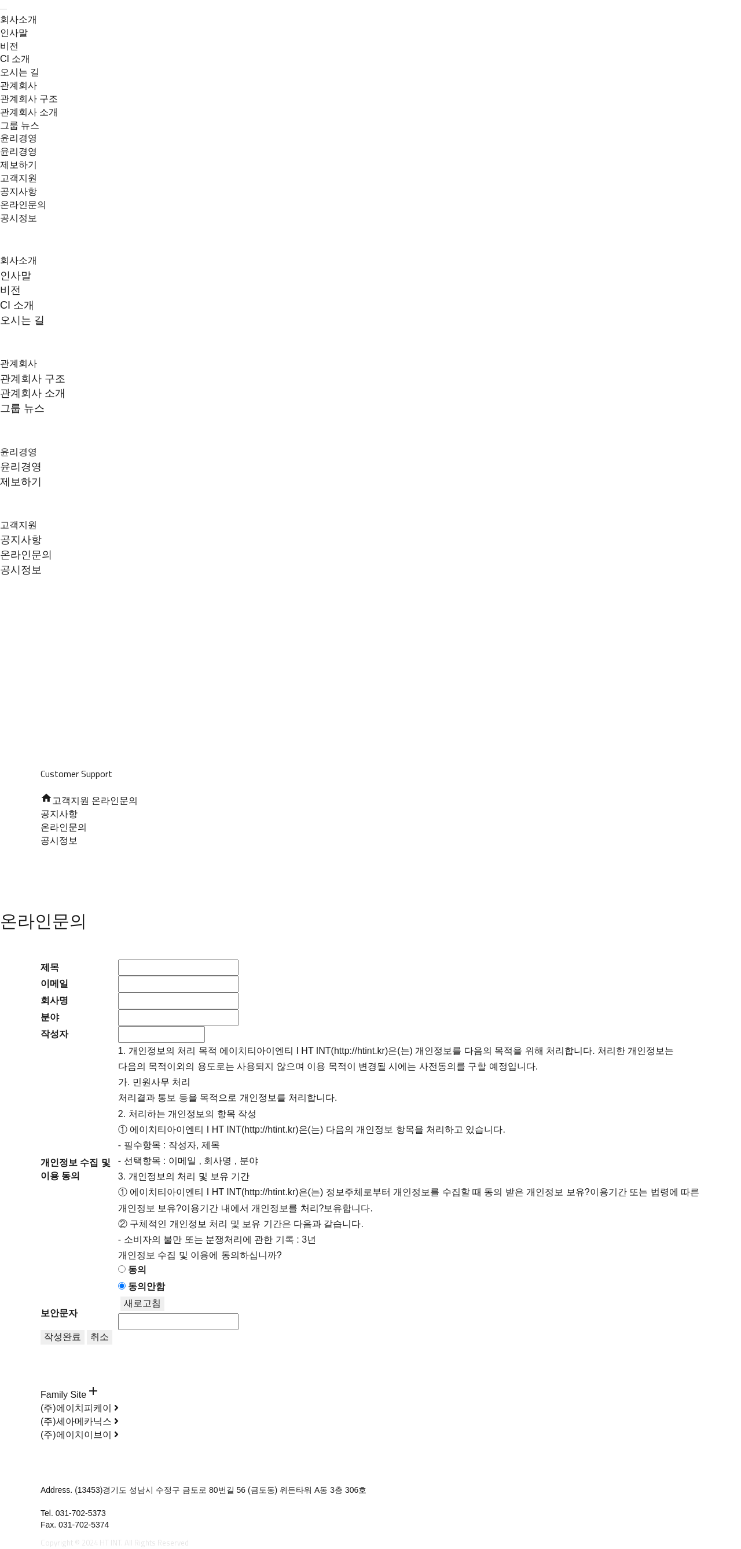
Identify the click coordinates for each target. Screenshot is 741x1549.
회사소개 (18, 19)
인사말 (14, 33)
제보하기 (18, 165)
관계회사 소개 (29, 112)
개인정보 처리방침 (74, 1351)
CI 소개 (15, 59)
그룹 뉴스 (19, 125)
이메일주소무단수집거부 (85, 1363)
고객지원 (18, 178)
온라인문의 (23, 205)
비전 (9, 46)
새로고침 (142, 1303)
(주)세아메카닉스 (80, 1421)
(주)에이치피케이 (80, 1408)
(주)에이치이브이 (80, 1435)
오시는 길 (19, 72)
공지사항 (18, 191)
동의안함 (146, 1286)
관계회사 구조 (29, 99)
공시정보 (18, 218)
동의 (137, 1270)
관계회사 (18, 85)
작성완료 (62, 1337)
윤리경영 (18, 138)
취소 (99, 1337)
